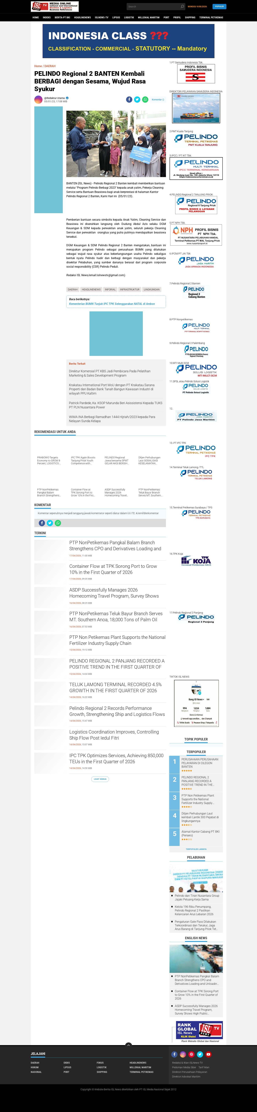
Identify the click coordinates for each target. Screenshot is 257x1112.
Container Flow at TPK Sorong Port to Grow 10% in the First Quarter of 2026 (113, 569)
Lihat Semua (100, 779)
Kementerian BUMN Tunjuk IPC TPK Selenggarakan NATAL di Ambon (112, 304)
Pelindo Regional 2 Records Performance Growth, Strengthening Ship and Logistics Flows (117, 711)
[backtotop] (128, 1045)
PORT (166, 17)
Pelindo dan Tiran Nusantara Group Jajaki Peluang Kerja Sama (197, 897)
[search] (156, 6)
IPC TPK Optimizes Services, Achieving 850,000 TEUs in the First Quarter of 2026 (116, 758)
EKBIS (67, 1062)
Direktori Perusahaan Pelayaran (189, 1071)
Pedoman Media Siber (184, 1066)
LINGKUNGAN (152, 289)
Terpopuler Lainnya (196, 849)
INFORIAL (110, 289)
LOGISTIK (129, 17)
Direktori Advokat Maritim (186, 1076)
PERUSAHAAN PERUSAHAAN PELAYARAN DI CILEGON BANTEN (200, 763)
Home (36, 17)
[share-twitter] (137, 99)
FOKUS (100, 1062)
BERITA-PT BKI (62, 17)
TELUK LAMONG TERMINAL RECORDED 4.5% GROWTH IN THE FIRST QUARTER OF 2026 (115, 687)
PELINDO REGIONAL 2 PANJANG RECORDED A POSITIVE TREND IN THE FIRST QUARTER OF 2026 (117, 667)
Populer (219, 6)
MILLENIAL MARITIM (149, 17)
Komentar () (158, 99)
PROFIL (177, 17)
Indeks (47, 17)
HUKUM (35, 1066)
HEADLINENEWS (82, 17)
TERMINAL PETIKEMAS (211, 17)
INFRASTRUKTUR (130, 289)
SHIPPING (190, 17)
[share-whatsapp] (145, 99)
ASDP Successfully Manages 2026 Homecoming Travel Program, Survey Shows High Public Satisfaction (114, 596)
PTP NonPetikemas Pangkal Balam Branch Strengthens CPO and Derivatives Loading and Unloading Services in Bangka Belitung (115, 548)
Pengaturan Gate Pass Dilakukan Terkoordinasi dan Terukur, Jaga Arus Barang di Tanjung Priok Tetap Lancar (197, 924)
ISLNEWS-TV (101, 17)
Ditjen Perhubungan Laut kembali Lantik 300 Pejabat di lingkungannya (200, 817)
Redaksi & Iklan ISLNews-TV (187, 1062)
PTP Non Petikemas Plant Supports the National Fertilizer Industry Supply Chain (117, 640)
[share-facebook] (129, 99)
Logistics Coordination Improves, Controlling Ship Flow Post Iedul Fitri (114, 735)
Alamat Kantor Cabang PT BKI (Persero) (201, 833)
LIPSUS (116, 17)
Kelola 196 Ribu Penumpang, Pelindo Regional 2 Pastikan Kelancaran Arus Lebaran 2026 (194, 910)
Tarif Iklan (203, 1066)
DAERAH (73, 289)
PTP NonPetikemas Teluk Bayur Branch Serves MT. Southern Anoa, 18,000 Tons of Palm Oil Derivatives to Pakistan (116, 619)
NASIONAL (36, 1071)
